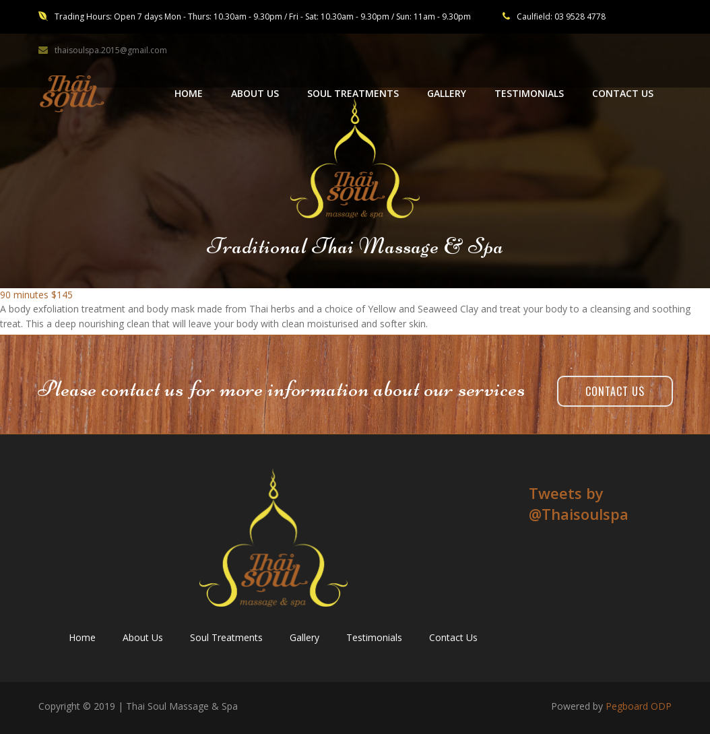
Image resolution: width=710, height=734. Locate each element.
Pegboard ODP (639, 706)
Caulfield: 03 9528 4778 (561, 16)
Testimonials (374, 637)
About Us (143, 637)
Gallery (304, 637)
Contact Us (615, 391)
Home (82, 637)
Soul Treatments (226, 637)
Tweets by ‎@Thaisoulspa (578, 503)
